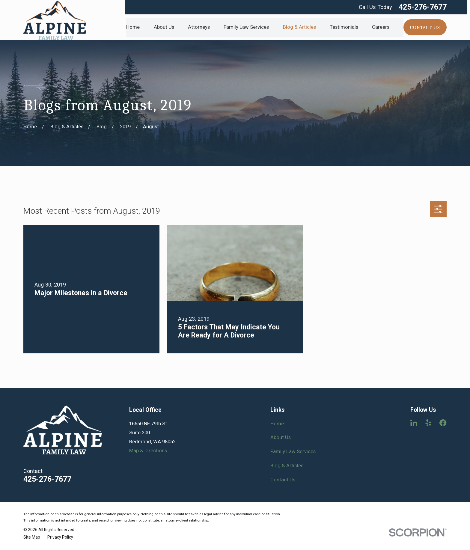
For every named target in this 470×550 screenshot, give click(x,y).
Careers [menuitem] (380, 27)
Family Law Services (293, 451)
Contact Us (282, 480)
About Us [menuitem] (164, 27)
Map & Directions (148, 450)
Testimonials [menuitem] (344, 27)
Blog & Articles (286, 465)
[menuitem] (31, 537)
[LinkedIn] (413, 422)
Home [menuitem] (133, 27)
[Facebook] (442, 422)
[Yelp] (428, 422)
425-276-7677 (423, 7)
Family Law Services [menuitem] (246, 27)
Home (277, 424)
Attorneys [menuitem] (199, 27)
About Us (280, 437)
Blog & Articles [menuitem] (299, 27)
